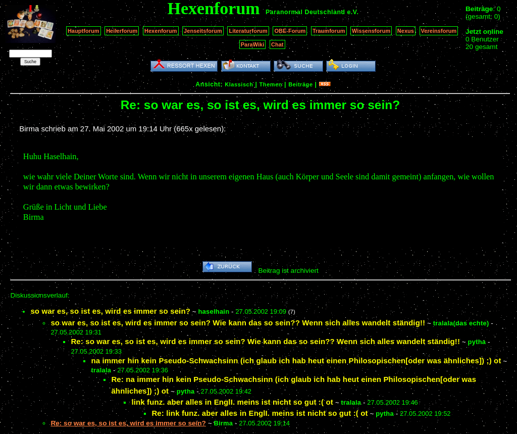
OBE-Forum (289, 31)
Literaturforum (248, 31)
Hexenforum (160, 31)
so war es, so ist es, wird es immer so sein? (110, 311)
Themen (271, 84)
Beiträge (300, 84)
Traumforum (329, 31)
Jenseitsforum (203, 31)
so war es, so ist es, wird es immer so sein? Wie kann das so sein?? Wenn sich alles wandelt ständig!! (237, 322)
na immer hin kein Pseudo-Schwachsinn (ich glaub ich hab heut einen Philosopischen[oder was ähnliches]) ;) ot (296, 360)
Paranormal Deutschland (305, 12)
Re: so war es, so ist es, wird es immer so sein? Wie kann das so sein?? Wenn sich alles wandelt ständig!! (265, 341)
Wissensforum (371, 31)
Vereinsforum (439, 31)
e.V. (352, 12)
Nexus (405, 31)
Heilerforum (121, 31)
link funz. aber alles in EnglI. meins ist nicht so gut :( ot (232, 402)
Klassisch (239, 84)
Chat (277, 44)
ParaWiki (253, 44)
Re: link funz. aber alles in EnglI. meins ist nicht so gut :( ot (259, 413)
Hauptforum (83, 31)
